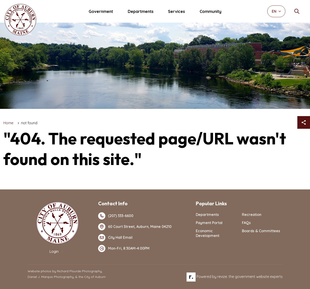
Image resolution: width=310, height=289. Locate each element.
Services (176, 11)
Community (210, 11)
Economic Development (207, 233)
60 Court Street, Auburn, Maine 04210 (135, 226)
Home (8, 123)
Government (101, 11)
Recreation (251, 214)
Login (54, 251)
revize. (222, 276)
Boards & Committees (261, 231)
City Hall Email (115, 237)
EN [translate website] (276, 11)
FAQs (246, 222)
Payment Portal (209, 222)
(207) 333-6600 (115, 216)
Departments (141, 11)
